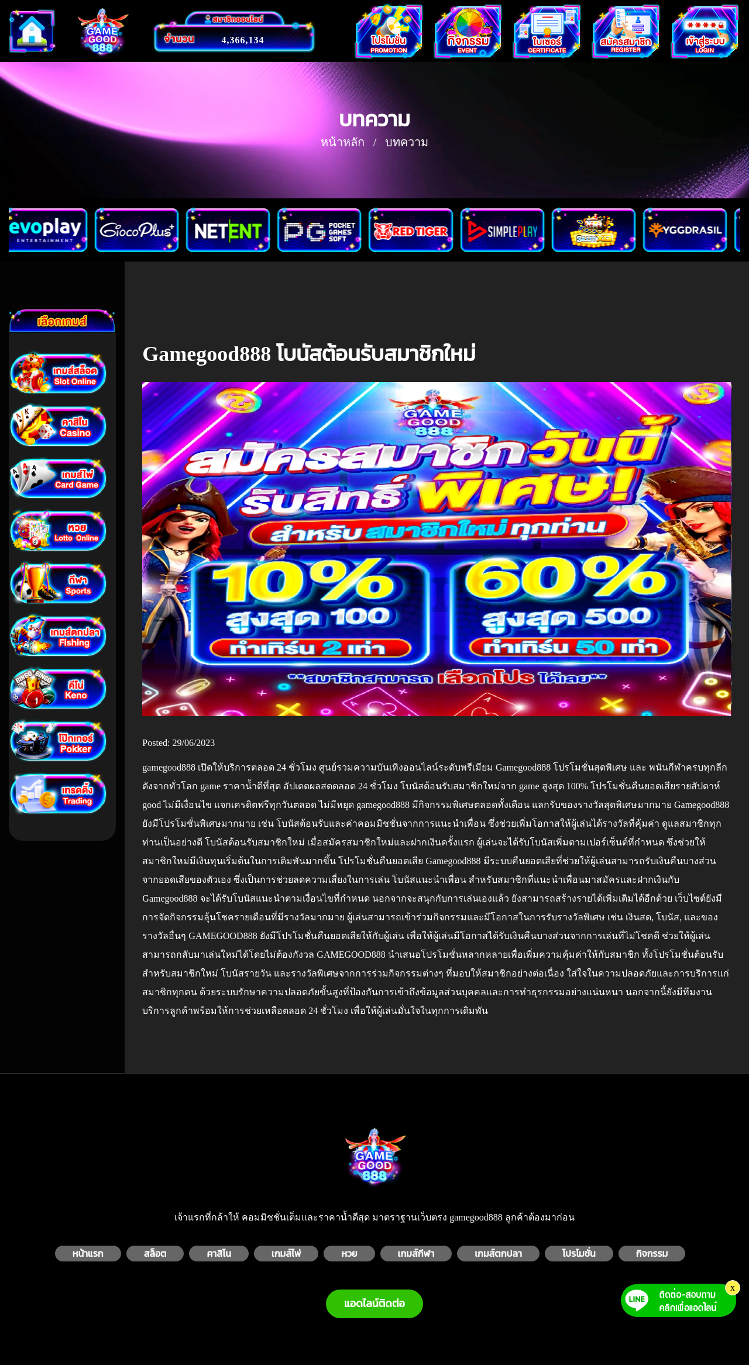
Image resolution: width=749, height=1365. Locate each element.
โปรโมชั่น (579, 1254)
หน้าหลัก (343, 142)
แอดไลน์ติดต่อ (374, 1303)
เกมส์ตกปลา (498, 1254)
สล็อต (155, 1254)
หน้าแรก (88, 1254)
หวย (349, 1254)
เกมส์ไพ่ (286, 1254)
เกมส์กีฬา (416, 1254)
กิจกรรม (652, 1254)
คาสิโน (219, 1254)
